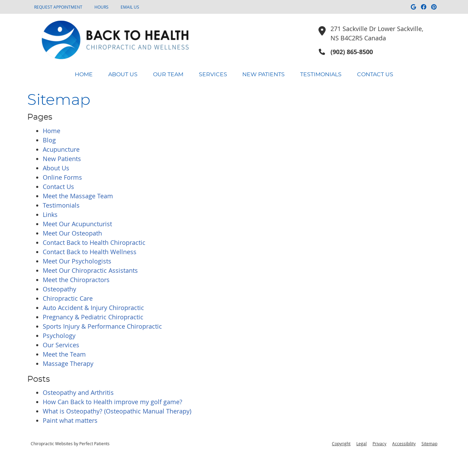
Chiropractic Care (68, 298)
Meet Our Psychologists (77, 261)
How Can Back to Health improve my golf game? (112, 402)
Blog (49, 140)
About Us (123, 74)
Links (50, 214)
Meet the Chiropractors (76, 280)
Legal (361, 443)
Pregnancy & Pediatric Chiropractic (93, 317)
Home (84, 74)
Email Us (130, 7)
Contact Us (375, 74)
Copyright (341, 443)
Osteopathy (59, 289)
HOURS (101, 7)
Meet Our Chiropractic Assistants (90, 270)
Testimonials (321, 74)
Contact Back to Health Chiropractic (94, 242)
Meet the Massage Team (78, 196)
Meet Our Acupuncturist (77, 224)
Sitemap (429, 443)
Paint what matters (70, 420)
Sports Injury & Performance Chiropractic (102, 326)
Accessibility (404, 443)
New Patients (263, 74)
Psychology (59, 335)
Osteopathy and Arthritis (78, 392)
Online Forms (62, 177)
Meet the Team (64, 354)
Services (213, 74)
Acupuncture (61, 149)
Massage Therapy (68, 363)
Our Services (61, 345)
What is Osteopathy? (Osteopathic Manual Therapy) (117, 411)
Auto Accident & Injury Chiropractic (93, 307)
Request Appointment (58, 7)
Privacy (379, 443)
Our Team (168, 74)
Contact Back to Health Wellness (89, 252)
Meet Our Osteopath (72, 233)
